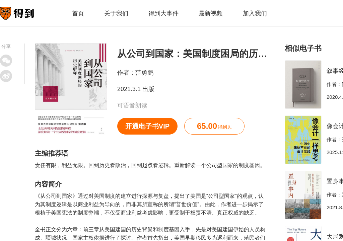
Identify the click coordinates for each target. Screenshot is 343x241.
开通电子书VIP (147, 126)
